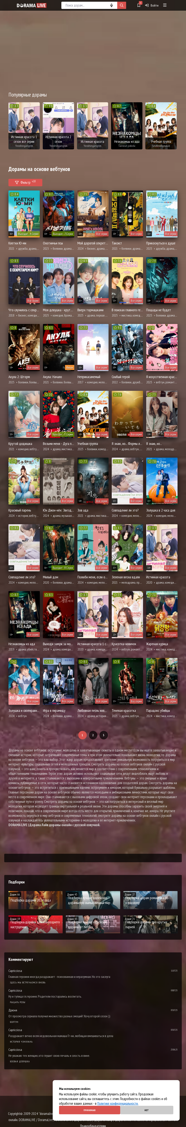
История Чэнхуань (21, 1041)
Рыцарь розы (17, 1002)
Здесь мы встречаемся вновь (27, 982)
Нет (147, 1110)
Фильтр (25, 182)
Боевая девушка (20, 1061)
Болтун (14, 1021)
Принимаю (90, 1110)
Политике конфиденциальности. (117, 1103)
